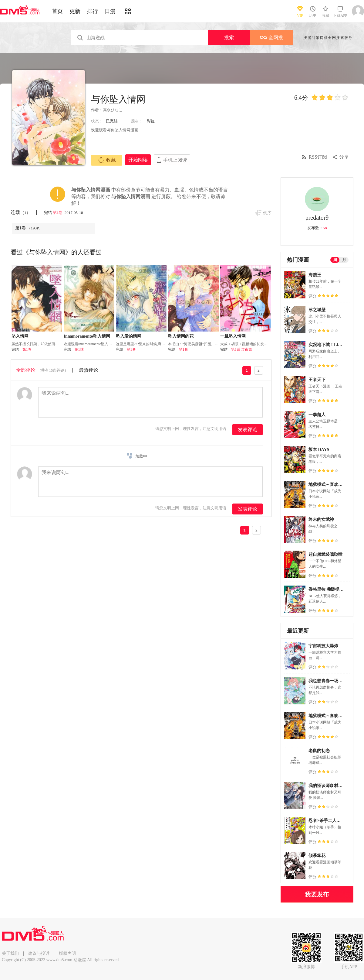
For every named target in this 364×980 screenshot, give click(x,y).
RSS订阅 (318, 157)
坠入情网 (20, 336)
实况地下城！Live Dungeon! (334, 344)
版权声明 (67, 953)
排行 (92, 11)
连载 (20, 212)
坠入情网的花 (181, 336)
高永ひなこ (113, 110)
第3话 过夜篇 (241, 349)
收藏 (107, 160)
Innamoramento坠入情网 (87, 336)
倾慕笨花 (316, 855)
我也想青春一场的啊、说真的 (336, 681)
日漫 (110, 11)
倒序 (267, 213)
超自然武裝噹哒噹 (325, 554)
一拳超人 (316, 414)
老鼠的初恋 (319, 750)
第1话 (79, 349)
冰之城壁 (316, 310)
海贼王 (314, 275)
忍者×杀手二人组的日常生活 (335, 820)
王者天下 (316, 379)
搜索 (229, 37)
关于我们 (10, 953)
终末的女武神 (321, 519)
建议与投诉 (38, 953)
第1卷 (58, 212)
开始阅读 (138, 159)
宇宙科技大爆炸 (323, 646)
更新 (74, 11)
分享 (344, 157)
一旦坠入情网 (233, 336)
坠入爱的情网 (128, 336)
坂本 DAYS (318, 449)
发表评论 (247, 429)
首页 (57, 11)
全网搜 (271, 37)
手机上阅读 (175, 160)
